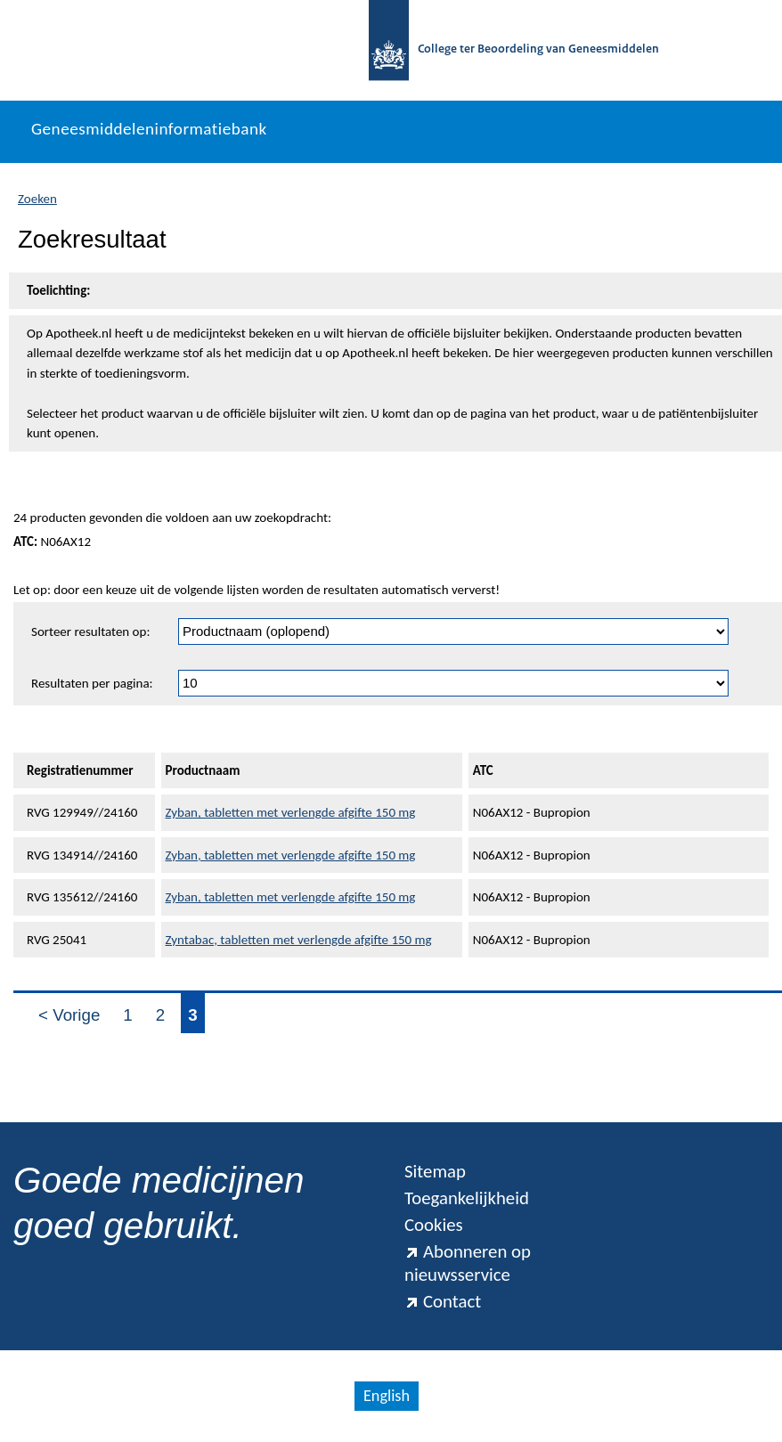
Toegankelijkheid (466, 1198)
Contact (442, 1301)
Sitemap (435, 1171)
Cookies (433, 1224)
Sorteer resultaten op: (90, 631)
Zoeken (37, 199)
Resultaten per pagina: (92, 683)
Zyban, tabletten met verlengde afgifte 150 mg (291, 812)
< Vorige (69, 1015)
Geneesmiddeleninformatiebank (149, 128)
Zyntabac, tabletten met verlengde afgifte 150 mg (299, 940)
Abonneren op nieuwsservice (467, 1263)
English (386, 1395)
